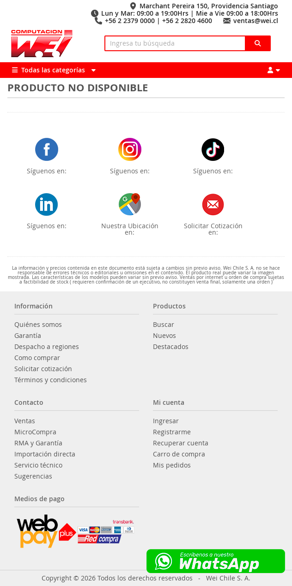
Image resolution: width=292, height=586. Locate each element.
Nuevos (164, 335)
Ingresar (166, 421)
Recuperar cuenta (180, 443)
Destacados (171, 346)
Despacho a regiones (46, 346)
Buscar (163, 324)
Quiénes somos (38, 324)
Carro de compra (179, 454)
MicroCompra (35, 432)
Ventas (24, 421)
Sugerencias (33, 476)
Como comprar (37, 358)
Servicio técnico (38, 465)
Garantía (27, 335)
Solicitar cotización (43, 369)
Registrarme (172, 432)
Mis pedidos (172, 465)
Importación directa (44, 454)
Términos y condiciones (50, 380)
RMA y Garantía (38, 443)
